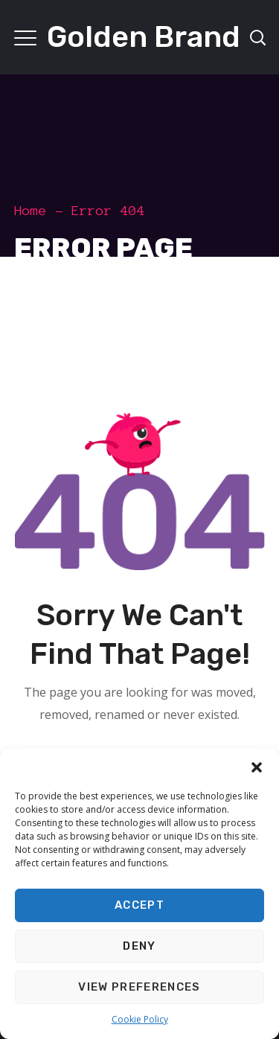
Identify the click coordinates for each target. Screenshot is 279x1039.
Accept (139, 905)
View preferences (139, 987)
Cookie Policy (140, 1019)
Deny (139, 946)
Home (30, 210)
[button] (256, 767)
